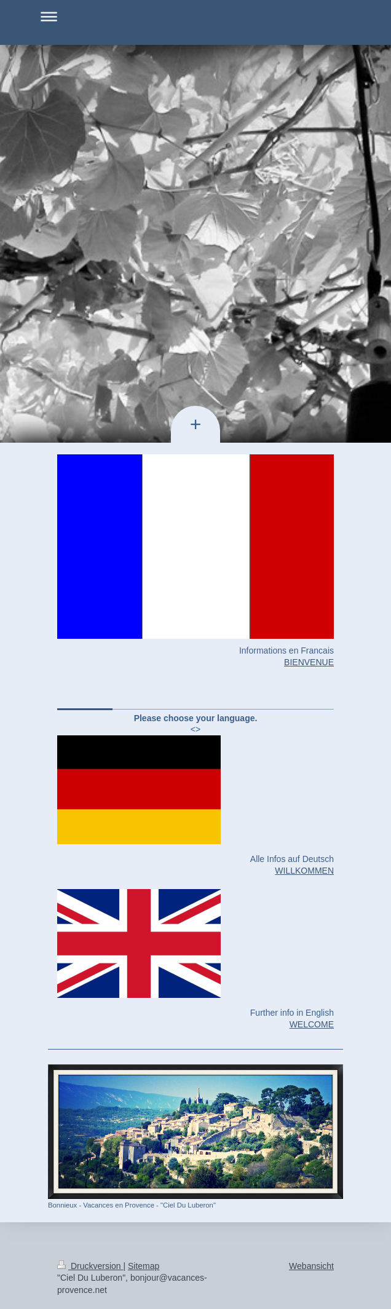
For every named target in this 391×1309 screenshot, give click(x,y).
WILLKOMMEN (304, 871)
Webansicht (311, 1266)
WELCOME (312, 1024)
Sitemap (143, 1266)
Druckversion (90, 1266)
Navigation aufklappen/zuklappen (195, 16)
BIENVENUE (309, 662)
